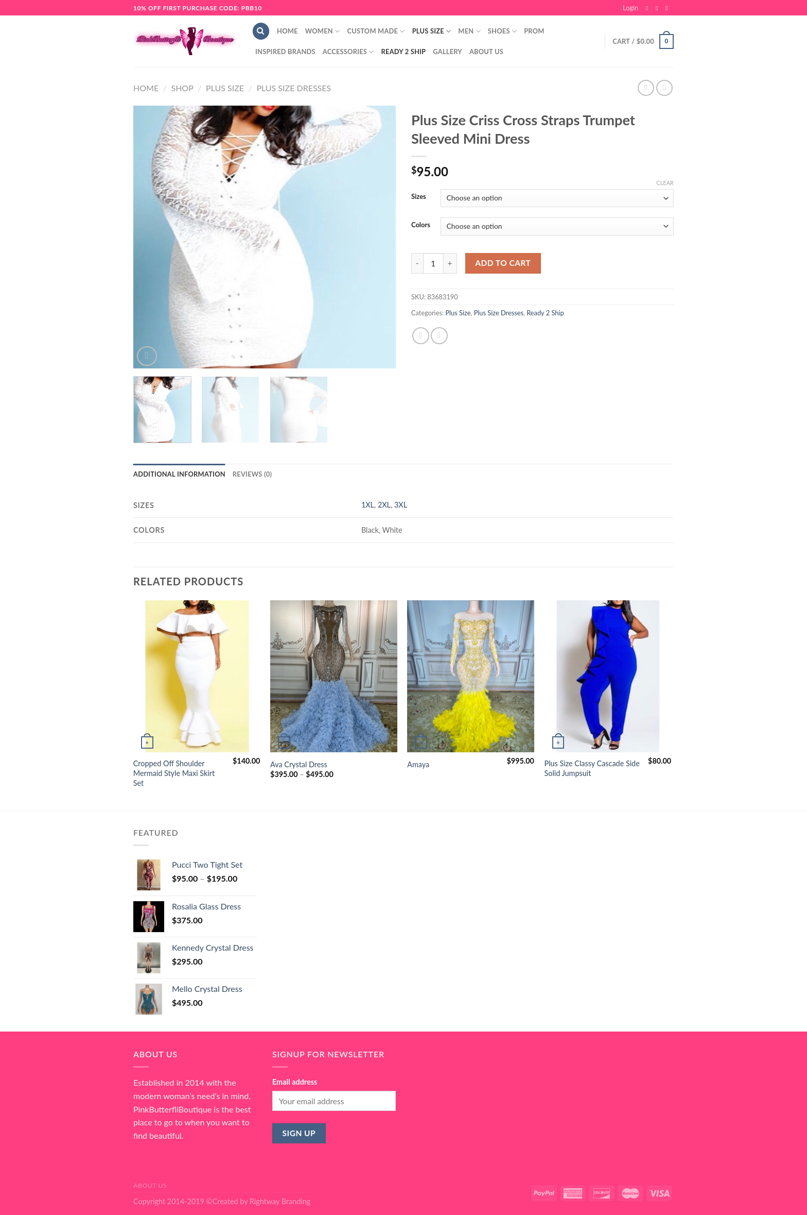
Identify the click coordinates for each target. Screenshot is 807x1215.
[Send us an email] (668, 8)
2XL (384, 504)
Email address (294, 1081)
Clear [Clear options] (665, 182)
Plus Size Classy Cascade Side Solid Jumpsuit (592, 768)
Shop (182, 88)
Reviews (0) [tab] (252, 474)
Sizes (418, 196)
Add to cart (503, 262)
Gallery (447, 51)
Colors (420, 225)
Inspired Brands (285, 51)
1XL (367, 504)
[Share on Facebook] (420, 335)
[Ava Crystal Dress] (333, 676)
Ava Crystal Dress (298, 764)
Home (287, 31)
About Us (486, 51)
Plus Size (431, 31)
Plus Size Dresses (293, 88)
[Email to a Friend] (439, 335)
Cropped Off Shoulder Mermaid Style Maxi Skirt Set (174, 773)
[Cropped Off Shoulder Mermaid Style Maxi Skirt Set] (196, 676)
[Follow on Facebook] (649, 8)
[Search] (261, 31)
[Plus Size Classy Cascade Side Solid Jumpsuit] (608, 676)
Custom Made (376, 31)
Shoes (502, 31)
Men (469, 31)
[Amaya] (470, 676)
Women (322, 31)
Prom (534, 31)
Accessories (348, 52)
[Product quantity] (433, 263)
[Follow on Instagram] (659, 8)
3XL (400, 504)
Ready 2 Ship (403, 51)
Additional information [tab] (179, 474)
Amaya (418, 764)
